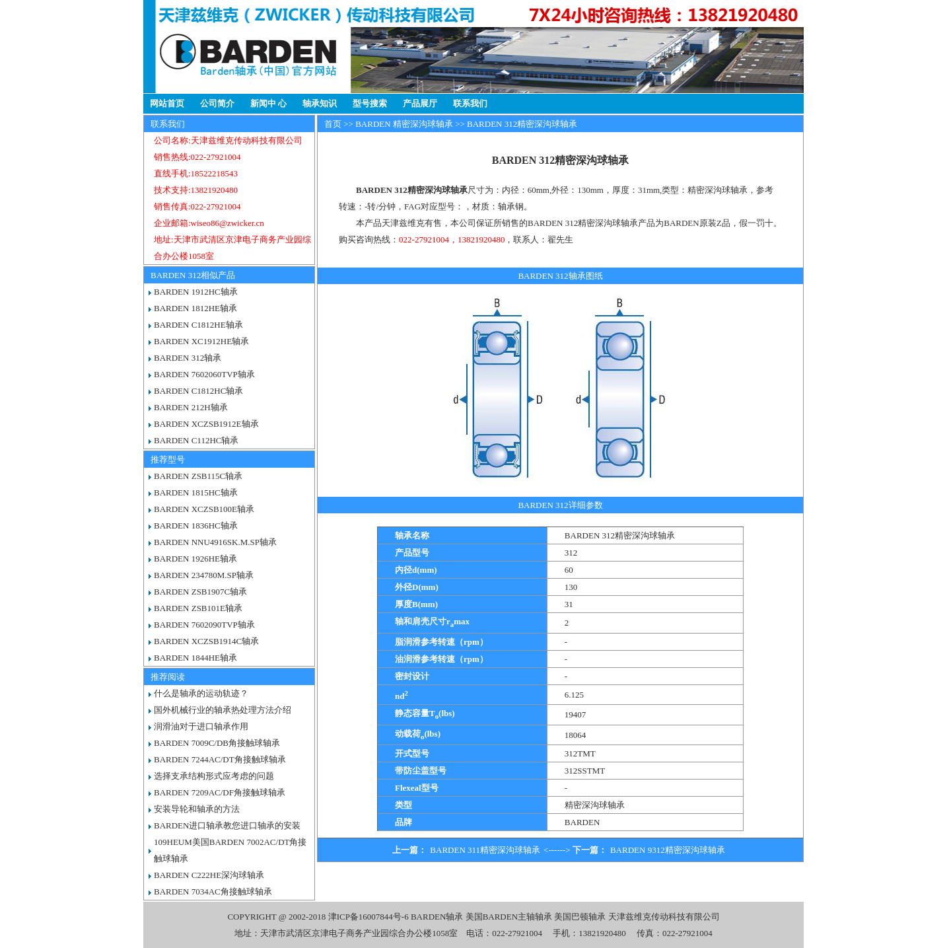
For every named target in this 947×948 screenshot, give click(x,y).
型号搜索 (370, 103)
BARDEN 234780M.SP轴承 (204, 575)
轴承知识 (319, 103)
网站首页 (167, 103)
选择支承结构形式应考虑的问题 (214, 776)
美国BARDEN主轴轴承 (509, 917)
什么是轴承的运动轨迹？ (201, 693)
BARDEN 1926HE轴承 (195, 559)
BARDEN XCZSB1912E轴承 (206, 424)
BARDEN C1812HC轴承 (198, 391)
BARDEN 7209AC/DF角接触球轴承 (219, 792)
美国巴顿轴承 (580, 917)
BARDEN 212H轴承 (191, 407)
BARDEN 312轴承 (187, 358)
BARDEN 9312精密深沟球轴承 (667, 850)
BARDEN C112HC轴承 (196, 440)
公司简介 (217, 103)
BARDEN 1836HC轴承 (196, 525)
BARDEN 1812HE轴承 (195, 308)
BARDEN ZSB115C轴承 (198, 476)
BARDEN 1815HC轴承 (196, 492)
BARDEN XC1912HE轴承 (201, 341)
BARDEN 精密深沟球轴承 (404, 124)
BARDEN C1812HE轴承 (198, 325)
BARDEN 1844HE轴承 (195, 658)
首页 (332, 124)
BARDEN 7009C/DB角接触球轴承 (217, 743)
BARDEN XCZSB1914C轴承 (206, 641)
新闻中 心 (268, 103)
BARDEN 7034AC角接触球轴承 (213, 891)
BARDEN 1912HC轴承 (196, 292)
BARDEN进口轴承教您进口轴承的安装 (227, 825)
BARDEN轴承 (437, 917)
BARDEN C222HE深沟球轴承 (209, 875)
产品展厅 (420, 103)
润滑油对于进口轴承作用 (201, 726)
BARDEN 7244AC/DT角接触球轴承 (220, 759)
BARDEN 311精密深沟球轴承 (485, 850)
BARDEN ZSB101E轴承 (198, 608)
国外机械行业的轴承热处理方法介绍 (222, 710)
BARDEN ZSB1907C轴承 (200, 592)
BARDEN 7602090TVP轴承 (204, 625)
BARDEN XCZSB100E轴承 (204, 509)
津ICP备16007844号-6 (368, 917)
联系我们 (470, 103)
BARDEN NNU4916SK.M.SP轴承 (215, 542)
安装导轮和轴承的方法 (197, 809)
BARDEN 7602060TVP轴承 (204, 374)
